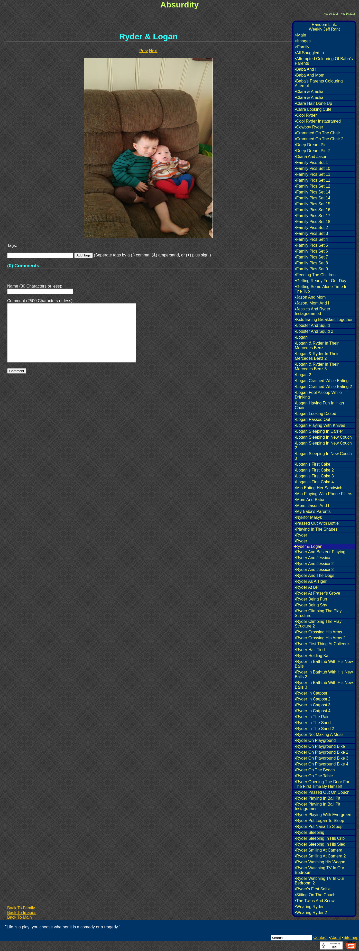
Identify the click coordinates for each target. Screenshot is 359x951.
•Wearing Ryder (309, 906)
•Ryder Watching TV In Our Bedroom (319, 870)
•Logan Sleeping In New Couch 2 (323, 445)
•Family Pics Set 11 (312, 174)
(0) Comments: (24, 265)
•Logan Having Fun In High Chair (319, 405)
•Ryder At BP (307, 587)
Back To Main (19, 917)
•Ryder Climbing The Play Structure (318, 613)
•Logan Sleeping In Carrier (319, 431)
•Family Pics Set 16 (312, 210)
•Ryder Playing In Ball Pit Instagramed (317, 806)
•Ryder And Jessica (312, 558)
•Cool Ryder (306, 115)
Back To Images (21, 912)
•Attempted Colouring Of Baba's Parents (324, 61)
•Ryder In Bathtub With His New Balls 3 (324, 684)
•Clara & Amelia (309, 91)
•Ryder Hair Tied (310, 650)
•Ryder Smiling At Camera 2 (320, 856)
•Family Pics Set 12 (312, 186)
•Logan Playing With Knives (320, 425)
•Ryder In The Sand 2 (314, 728)
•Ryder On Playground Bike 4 (321, 764)
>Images (303, 41)
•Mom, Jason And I (312, 505)
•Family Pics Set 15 (312, 204)
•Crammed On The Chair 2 (319, 139)
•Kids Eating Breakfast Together (324, 319)
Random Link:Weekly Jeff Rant (324, 26)
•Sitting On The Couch (315, 895)
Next (153, 51)
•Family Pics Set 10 (312, 168)
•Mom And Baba (309, 499)
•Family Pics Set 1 (311, 162)
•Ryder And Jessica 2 (314, 563)
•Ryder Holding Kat (312, 655)
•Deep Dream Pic (310, 145)
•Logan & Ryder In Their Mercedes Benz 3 (317, 366)
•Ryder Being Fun (311, 599)
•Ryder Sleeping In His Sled (320, 844)
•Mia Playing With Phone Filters (323, 494)
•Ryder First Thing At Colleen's (322, 644)
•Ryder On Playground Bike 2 (321, 752)
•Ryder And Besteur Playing (320, 552)
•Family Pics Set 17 (312, 216)
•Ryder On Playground (315, 740)
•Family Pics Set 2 (311, 227)
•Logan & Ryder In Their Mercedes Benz (317, 345)
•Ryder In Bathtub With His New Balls (324, 663)
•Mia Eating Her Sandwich (318, 488)
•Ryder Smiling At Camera (318, 850)
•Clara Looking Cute (313, 109)
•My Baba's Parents (312, 511)
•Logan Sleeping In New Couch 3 (323, 455)
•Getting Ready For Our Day (320, 281)
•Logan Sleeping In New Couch (323, 437)
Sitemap (350, 937)
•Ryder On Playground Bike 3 (321, 758)
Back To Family (21, 908)
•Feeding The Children (315, 275)
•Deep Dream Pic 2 (312, 151)
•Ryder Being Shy (311, 605)
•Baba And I (305, 69)
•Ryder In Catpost (311, 693)
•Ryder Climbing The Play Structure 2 (318, 623)
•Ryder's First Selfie (312, 889)
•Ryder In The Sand (313, 723)
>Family (302, 47)
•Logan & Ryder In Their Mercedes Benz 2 (317, 356)
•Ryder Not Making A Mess (319, 734)
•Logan (301, 337)
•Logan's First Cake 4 (314, 482)
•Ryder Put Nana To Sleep (319, 826)
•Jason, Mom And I (312, 303)
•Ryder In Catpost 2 (312, 699)
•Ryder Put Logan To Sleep (319, 820)
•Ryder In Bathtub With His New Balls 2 (324, 674)
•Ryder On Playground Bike (320, 746)
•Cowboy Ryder (309, 127)
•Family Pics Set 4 (311, 239)
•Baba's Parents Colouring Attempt (319, 83)
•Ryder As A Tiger (311, 581)
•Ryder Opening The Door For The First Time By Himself (322, 784)
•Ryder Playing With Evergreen (323, 814)
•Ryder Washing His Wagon (320, 862)
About (335, 937)
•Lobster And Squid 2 (314, 331)
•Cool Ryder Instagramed (318, 121)
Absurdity (179, 4)
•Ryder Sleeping (309, 832)
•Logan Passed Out (312, 419)
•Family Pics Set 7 (311, 257)
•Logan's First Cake (312, 464)
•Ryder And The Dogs (314, 575)
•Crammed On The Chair (317, 133)
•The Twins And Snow (315, 901)
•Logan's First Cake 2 (314, 470)
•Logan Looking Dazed (315, 413)
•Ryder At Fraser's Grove (317, 593)
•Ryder (301, 535)
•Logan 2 (303, 375)
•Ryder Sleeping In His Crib (320, 838)
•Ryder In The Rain (312, 717)
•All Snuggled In (309, 53)
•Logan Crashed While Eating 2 (323, 386)
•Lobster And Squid (312, 325)
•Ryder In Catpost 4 (312, 711)
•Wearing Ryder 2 (311, 912)
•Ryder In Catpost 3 (312, 705)
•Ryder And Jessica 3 (314, 569)
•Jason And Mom (310, 297)
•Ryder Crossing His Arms (318, 632)
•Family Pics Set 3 (311, 233)
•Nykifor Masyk (308, 517)
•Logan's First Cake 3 (314, 476)
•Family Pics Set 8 (311, 263)
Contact (320, 937)
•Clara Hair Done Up (313, 103)
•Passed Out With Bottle (317, 523)
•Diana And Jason (311, 156)
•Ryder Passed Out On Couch (322, 792)
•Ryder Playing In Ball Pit (317, 798)
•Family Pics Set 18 (312, 221)
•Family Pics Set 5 (311, 245)
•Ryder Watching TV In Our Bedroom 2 (319, 880)
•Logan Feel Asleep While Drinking (318, 394)
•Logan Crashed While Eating (321, 380)
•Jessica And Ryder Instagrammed (312, 311)
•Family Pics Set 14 (312, 192)
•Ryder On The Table (314, 776)
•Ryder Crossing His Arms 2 (320, 638)
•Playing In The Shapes (316, 529)
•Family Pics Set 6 (311, 251)
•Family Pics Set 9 (311, 269)
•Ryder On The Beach (315, 770)
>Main (300, 35)
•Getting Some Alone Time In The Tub (321, 288)
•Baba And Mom (309, 75)
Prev (143, 51)
